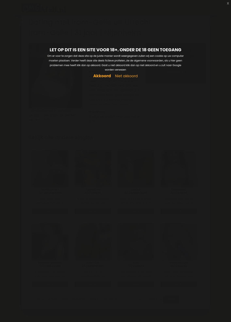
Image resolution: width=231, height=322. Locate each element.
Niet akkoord (126, 76)
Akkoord (102, 76)
